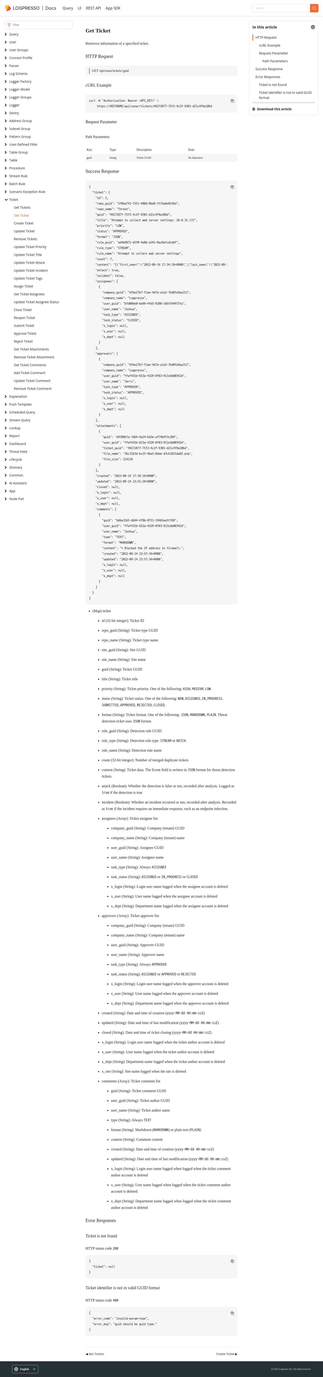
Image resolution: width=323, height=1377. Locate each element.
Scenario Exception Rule (27, 191)
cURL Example (269, 45)
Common (16, 475)
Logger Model (19, 89)
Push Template (20, 404)
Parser (14, 65)
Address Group (20, 121)
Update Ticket (24, 231)
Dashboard (17, 443)
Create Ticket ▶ (226, 1354)
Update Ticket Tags (28, 278)
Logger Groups (20, 97)
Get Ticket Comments (30, 365)
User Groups (18, 50)
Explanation (18, 396)
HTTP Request (266, 37)
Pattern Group (20, 136)
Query (67, 8)
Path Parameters (275, 61)
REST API (93, 8)
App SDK (113, 8)
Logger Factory (20, 81)
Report (14, 436)
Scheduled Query (22, 412)
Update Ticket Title (28, 254)
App (12, 491)
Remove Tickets (25, 239)
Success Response (269, 69)
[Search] (281, 8)
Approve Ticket (25, 333)
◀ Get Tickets (95, 1354)
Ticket (13, 199)
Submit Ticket (24, 325)
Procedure (17, 168)
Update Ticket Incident (31, 270)
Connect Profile (20, 58)
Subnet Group (19, 128)
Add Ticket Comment (29, 373)
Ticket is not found (273, 84)
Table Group (18, 152)
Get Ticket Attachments (31, 349)
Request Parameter (273, 53)
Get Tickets (22, 207)
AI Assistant (18, 483)
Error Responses (267, 77)
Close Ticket (23, 310)
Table (13, 160)
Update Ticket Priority (30, 247)
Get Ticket (21, 215)
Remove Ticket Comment (33, 388)
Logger (14, 105)
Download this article (274, 109)
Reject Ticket (23, 341)
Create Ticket (24, 223)
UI (79, 8)
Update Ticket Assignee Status (36, 302)
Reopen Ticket (24, 317)
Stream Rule (18, 176)
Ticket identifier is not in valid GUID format (285, 95)
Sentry (14, 113)
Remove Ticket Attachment (34, 357)
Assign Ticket (23, 286)
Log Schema (18, 73)
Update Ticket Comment (32, 380)
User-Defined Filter (23, 144)
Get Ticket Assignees (29, 294)
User (12, 42)
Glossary (15, 467)
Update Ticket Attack (29, 262)
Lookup (15, 428)
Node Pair (16, 499)
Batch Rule (17, 184)
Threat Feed (18, 451)
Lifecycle (15, 459)
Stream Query (19, 420)
